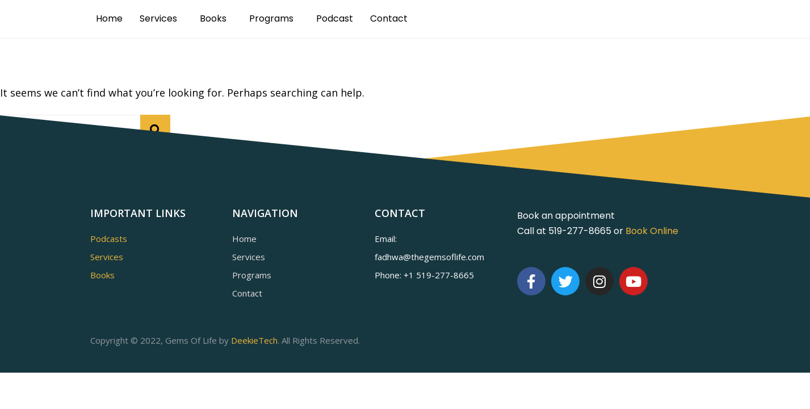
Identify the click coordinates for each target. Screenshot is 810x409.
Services (158, 18)
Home (109, 18)
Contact (389, 18)
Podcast (334, 18)
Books (213, 18)
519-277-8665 (445, 275)
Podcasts (108, 238)
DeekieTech (254, 340)
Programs (271, 18)
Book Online (652, 230)
